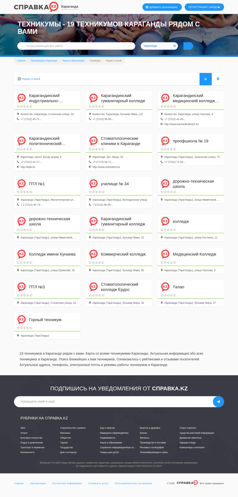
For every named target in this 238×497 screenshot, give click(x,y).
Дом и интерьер (68, 457)
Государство (66, 452)
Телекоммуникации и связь (154, 457)
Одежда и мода (188, 448)
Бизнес (143, 438)
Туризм (64, 448)
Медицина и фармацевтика (114, 438)
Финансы (144, 443)
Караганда (69, 6)
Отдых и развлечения (31, 448)
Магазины (65, 438)
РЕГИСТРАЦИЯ (198, 7)
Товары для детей (109, 457)
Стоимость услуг (98, 488)
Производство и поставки (153, 448)
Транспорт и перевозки (32, 452)
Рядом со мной (31, 84)
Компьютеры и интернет (192, 452)
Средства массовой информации (197, 438)
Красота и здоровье (150, 433)
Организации (38, 488)
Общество (65, 443)
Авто (22, 433)
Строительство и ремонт (73, 433)
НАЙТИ (194, 49)
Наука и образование (111, 448)
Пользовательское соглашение (133, 488)
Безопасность (27, 457)
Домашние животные (191, 443)
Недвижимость (107, 443)
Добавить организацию (161, 7)
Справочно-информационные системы (120, 452)
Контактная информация (67, 488)
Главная (19, 488)
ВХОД (215, 7)
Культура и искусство (31, 443)
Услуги (23, 438)
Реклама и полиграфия (152, 452)
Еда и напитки (107, 433)
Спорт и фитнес (188, 433)
